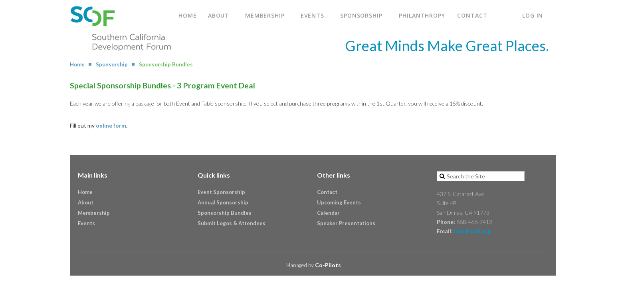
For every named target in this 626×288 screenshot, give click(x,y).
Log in (532, 15)
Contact (327, 192)
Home (77, 64)
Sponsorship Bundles (225, 213)
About (85, 202)
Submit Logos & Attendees (231, 223)
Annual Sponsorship (223, 202)
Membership (94, 213)
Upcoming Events (339, 202)
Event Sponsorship (221, 192)
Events (86, 223)
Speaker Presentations (346, 223)
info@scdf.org (472, 231)
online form (111, 125)
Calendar (328, 213)
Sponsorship (112, 64)
